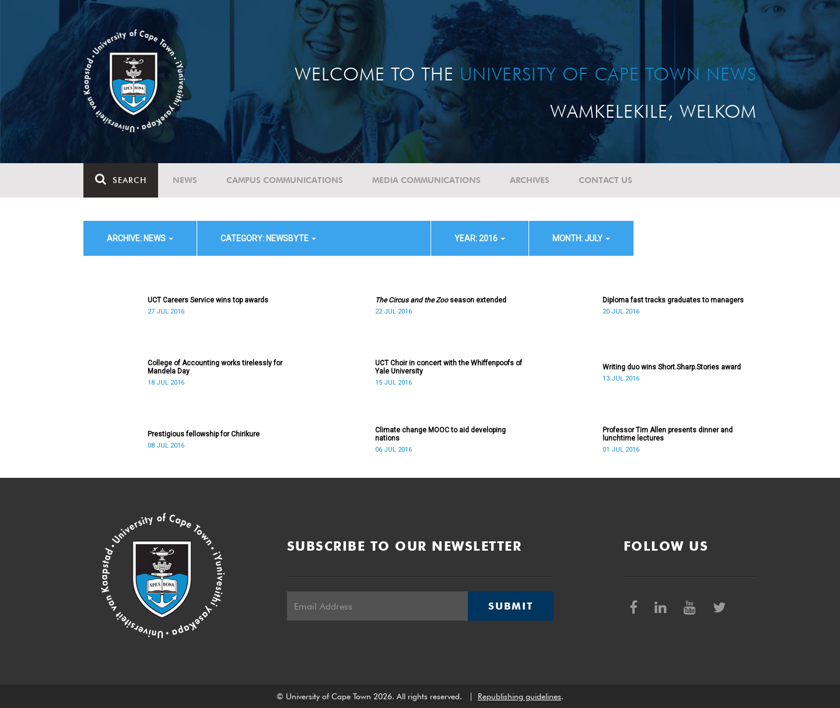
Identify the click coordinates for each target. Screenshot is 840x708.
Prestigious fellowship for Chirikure (204, 434)
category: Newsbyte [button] (268, 238)
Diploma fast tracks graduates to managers (673, 300)
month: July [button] (581, 238)
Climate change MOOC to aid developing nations (440, 434)
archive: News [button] (140, 238)
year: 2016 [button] (479, 238)
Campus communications (284, 180)
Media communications (426, 180)
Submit (510, 606)
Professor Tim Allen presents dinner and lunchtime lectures (668, 434)
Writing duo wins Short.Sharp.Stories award (672, 367)
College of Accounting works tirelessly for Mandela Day (215, 367)
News (185, 180)
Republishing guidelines (519, 696)
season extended (440, 300)
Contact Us (605, 180)
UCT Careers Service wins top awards (208, 300)
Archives (530, 180)
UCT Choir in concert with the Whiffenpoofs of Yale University (448, 367)
